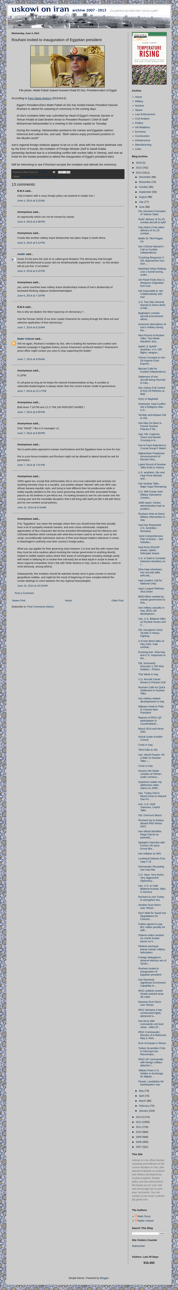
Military (139, 101)
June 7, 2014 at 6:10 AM (31, 327)
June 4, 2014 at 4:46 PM (31, 221)
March (143, 1100)
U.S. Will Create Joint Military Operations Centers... (150, 494)
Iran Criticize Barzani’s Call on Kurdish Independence (151, 249)
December (145, 177)
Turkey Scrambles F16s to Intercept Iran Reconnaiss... (151, 1051)
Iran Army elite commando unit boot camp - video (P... (150, 1024)
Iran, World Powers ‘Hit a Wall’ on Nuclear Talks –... (151, 757)
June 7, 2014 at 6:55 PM (31, 412)
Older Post (118, 600)
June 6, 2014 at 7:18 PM (31, 295)
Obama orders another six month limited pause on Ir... (151, 938)
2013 (139, 1117)
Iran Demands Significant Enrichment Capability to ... (152, 982)
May (141, 1090)
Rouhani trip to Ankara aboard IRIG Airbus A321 (151, 823)
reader (21, 254)
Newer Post (18, 600)
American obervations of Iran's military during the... (152, 327)
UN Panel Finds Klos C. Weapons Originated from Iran (151, 282)
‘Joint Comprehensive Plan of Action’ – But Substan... (150, 539)
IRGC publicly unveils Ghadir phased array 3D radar (151, 993)
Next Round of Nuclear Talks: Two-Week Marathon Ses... (151, 338)
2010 (139, 1132)
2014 (139, 172)
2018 (139, 162)
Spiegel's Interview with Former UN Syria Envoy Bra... (151, 845)
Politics (139, 123)
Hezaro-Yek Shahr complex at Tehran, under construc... (150, 773)
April (142, 1095)
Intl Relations (142, 127)
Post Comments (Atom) (40, 606)
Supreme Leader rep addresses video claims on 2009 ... (150, 785)
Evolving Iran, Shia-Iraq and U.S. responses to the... (152, 655)
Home (68, 600)
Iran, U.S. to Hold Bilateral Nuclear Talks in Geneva (152, 888)
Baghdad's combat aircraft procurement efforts (150, 316)
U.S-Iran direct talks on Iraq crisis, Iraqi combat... (151, 644)
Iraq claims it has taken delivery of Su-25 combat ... (151, 230)
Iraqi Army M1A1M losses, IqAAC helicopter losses (148, 550)
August (143, 196)
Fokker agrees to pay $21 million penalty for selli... (151, 927)
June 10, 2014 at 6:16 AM (31, 507)
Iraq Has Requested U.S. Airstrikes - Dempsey (149, 528)
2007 (139, 1146)
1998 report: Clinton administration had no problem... (151, 505)
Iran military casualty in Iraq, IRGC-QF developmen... (151, 610)
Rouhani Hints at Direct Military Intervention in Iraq (151, 516)
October (144, 187)
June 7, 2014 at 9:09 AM (31, 359)
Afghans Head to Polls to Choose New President (151, 709)
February (144, 1105)
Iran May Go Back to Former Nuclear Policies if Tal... (150, 426)
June (142, 206)
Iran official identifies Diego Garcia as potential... (149, 834)
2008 (139, 1141)
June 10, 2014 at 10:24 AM (32, 585)
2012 (139, 1122)
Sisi (54, 176)
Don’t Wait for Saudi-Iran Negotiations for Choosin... (152, 916)
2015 (139, 167)
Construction (142, 136)
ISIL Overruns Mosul (150, 815)
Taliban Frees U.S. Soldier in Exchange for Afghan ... (150, 1073)
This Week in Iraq (148, 674)
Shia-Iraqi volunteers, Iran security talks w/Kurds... (150, 572)
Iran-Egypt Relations (31, 176)
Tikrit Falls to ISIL (148, 749)
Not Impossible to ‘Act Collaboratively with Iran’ (150, 293)
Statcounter (138, 1246)
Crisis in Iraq (145, 744)
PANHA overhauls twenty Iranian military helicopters (151, 949)
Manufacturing (143, 144)
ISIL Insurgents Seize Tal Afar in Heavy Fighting (150, 632)
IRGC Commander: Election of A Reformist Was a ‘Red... (152, 1035)
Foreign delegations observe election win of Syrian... (152, 960)
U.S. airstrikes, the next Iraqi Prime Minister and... (151, 475)
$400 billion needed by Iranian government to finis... (151, 599)
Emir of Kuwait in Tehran (152, 1043)
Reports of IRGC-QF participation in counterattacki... (150, 720)
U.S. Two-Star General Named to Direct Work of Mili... (151, 305)
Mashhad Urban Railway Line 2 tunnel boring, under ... (152, 271)
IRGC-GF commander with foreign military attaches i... (150, 1062)
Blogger (104, 1278)
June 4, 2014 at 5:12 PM (31, 242)
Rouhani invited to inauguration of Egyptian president (149, 971)
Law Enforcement (145, 114)
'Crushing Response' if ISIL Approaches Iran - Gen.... (152, 260)
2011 (139, 1127)
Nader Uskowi (25, 338)
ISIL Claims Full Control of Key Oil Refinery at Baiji (151, 390)
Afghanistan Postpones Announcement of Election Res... (151, 456)
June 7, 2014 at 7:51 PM (31, 464)
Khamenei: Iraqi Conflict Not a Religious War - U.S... (151, 406)
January (144, 1110)
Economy (140, 131)
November (145, 182)
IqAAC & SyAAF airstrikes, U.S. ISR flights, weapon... (150, 349)
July (141, 201)
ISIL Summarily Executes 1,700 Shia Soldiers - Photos (151, 666)
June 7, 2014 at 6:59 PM (31, 433)
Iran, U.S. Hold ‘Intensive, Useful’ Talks (149, 807)
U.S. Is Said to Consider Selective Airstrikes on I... (152, 561)
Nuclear (139, 105)
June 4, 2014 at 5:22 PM (31, 271)
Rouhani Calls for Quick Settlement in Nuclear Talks (151, 690)
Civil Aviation (142, 118)
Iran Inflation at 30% (149, 853)
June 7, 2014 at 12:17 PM (31, 391)
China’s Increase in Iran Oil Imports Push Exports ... (151, 360)
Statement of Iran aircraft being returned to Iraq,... (151, 379)
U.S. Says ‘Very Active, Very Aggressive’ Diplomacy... (151, 877)
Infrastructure (142, 140)
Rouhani (47, 176)
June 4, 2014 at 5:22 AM (31, 200)
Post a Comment (24, 593)
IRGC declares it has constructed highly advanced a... (150, 1012)
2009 (139, 1137)
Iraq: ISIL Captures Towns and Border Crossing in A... (149, 437)
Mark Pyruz (144, 1216)
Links (138, 149)
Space (138, 110)
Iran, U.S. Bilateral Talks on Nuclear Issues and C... (152, 621)
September (145, 192)
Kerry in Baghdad (148, 398)
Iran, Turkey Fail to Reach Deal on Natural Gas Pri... (152, 796)
